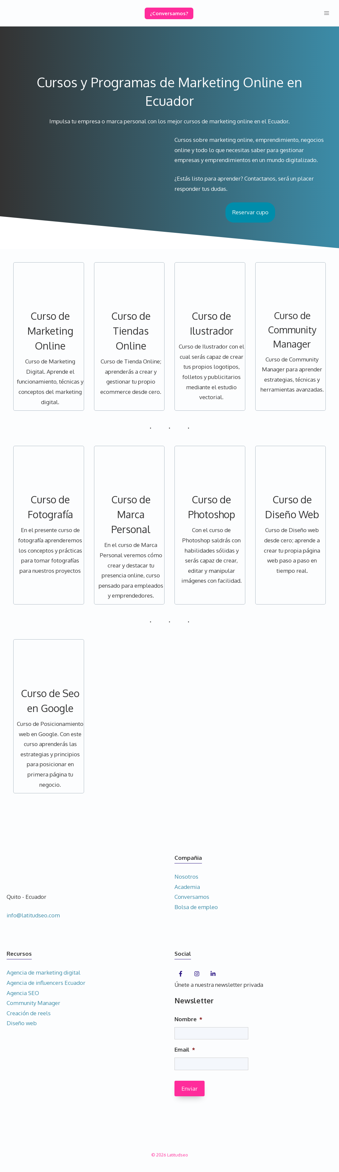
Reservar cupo (250, 212)
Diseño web (22, 1023)
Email (184, 1049)
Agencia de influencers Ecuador (46, 982)
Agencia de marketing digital (43, 972)
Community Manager (33, 1002)
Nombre (188, 1019)
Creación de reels (29, 1013)
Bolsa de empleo (196, 906)
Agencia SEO (23, 992)
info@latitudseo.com (33, 915)
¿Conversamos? (169, 13)
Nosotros (186, 876)
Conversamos (191, 896)
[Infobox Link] (50, 337)
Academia (187, 886)
